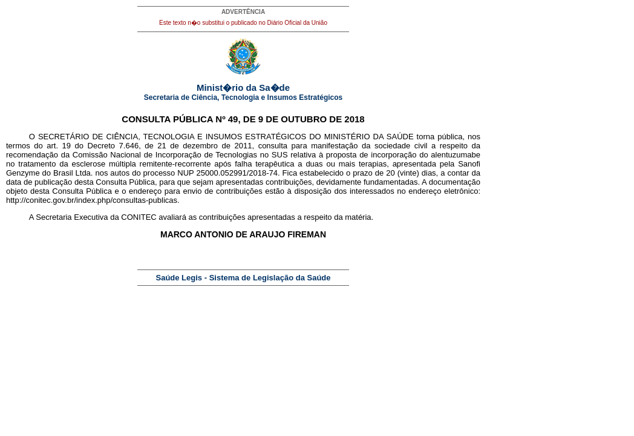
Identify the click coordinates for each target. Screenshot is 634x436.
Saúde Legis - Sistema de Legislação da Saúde (243, 277)
